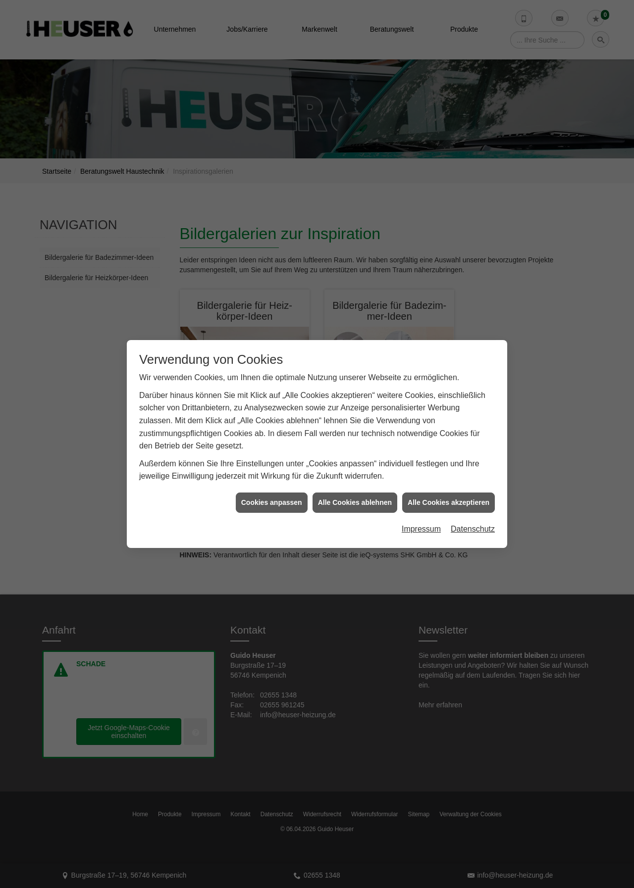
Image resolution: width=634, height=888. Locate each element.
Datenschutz (473, 503)
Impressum (421, 503)
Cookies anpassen (271, 476)
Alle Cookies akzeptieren (448, 476)
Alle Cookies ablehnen (355, 476)
